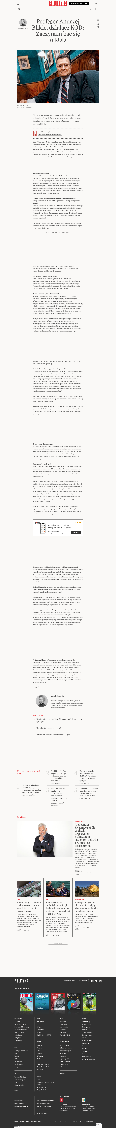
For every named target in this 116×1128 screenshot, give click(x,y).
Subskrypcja (83, 980)
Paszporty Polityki (43, 1064)
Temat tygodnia (64, 1045)
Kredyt (39, 1032)
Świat (37, 9)
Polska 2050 (18, 1061)
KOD (36, 687)
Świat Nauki (18, 1035)
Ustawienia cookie (42, 1113)
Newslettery (86, 1022)
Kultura (50, 9)
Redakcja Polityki (19, 1097)
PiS (15, 1053)
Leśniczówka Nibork (36, 1121)
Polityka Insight (24, 1121)
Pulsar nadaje (64, 1067)
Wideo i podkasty (72, 9)
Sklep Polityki (86, 1056)
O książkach (63, 1053)
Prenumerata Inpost (69, 980)
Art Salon (40, 1069)
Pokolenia (83, 9)
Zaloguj (95, 3)
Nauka (57, 9)
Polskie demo (64, 1064)
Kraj (32, 9)
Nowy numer (24, 9)
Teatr (38, 1059)
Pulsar (39, 1080)
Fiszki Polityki (86, 1104)
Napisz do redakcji (19, 1103)
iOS (60, 1104)
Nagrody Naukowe (43, 1090)
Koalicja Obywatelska (21, 1051)
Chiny (16, 1090)
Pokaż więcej (58, 943)
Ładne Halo (65, 1121)
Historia (84, 1030)
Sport (84, 1038)
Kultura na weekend (66, 1048)
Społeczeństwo (87, 1032)
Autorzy (84, 1048)
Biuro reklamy (18, 1100)
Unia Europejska (19, 1080)
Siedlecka (63, 1022)
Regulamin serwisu (42, 1097)
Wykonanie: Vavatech (74, 1121)
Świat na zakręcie (65, 1051)
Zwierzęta (85, 1043)
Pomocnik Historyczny (21, 1027)
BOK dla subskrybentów (21, 1106)
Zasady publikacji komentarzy (45, 1100)
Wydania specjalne (20, 1024)
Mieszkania (40, 1022)
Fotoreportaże (86, 1027)
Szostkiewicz (64, 1027)
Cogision (60, 1121)
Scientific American (20, 1030)
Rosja (16, 1088)
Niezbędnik (18, 1040)
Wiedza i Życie (19, 1032)
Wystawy (40, 1056)
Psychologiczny (64, 1059)
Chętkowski (63, 1032)
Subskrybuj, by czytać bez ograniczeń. (50, 134)
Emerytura (40, 1030)
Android (64, 1104)
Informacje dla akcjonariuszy (46, 1110)
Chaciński (63, 1030)
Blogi (63, 9)
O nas (84, 1054)
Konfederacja (18, 1064)
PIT (38, 1024)
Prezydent (17, 1067)
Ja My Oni (17, 1038)
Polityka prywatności (43, 1103)
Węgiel (39, 1027)
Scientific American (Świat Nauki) (45, 1083)
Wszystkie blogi (65, 1035)
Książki (39, 1045)
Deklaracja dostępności (44, 1106)
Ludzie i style (86, 1024)
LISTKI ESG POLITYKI (44, 1035)
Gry (38, 1061)
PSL (15, 1059)
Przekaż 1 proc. (87, 1035)
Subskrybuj (76, 532)
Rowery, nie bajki (65, 1061)
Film (38, 1051)
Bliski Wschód (19, 1085)
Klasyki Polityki (87, 1040)
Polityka (17, 1022)
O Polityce (17, 1110)
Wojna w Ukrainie (20, 1077)
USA (15, 1082)
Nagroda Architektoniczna (45, 1067)
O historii (63, 1056)
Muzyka (39, 1048)
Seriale (39, 1053)
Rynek (43, 9)
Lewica (16, 1056)
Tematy (84, 1051)
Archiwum (85, 1046)
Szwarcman (63, 1024)
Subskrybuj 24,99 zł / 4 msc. (79, 3)
